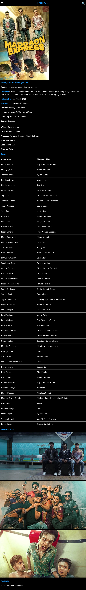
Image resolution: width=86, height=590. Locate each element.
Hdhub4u (42, 3)
